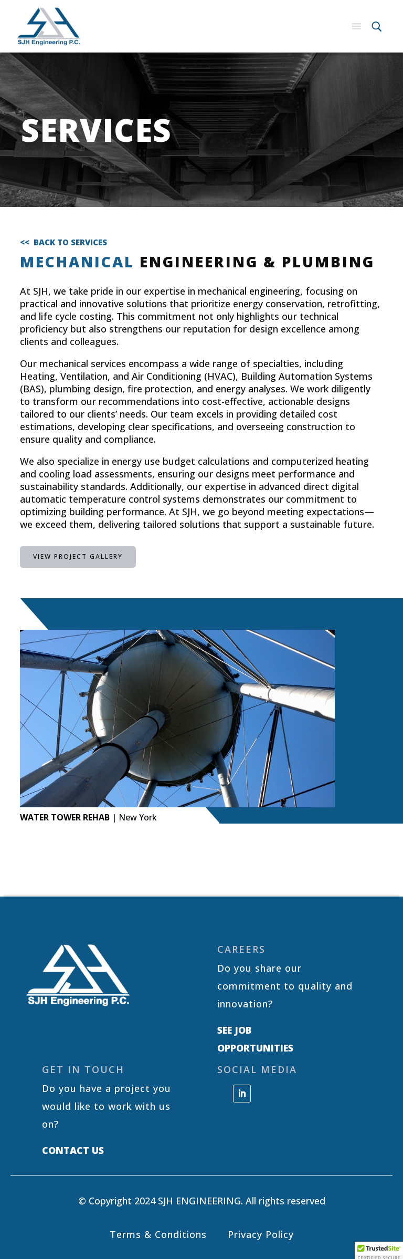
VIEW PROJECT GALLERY (78, 556)
